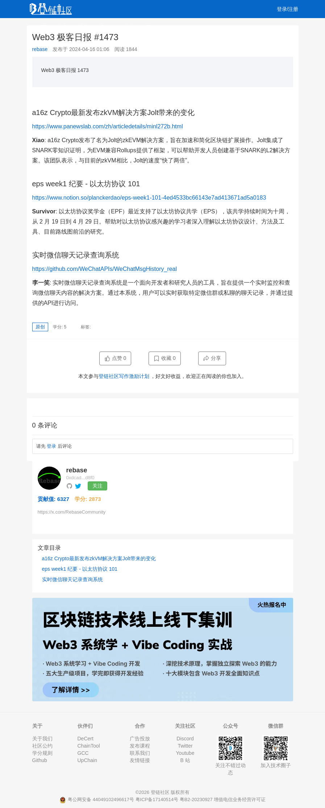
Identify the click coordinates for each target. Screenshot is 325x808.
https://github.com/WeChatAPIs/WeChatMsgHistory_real (104, 269)
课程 (104, 27)
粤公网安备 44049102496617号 (97, 799)
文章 (62, 27)
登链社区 (161, 792)
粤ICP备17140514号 (157, 799)
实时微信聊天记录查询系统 (72, 579)
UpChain (87, 760)
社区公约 (42, 746)
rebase (40, 49)
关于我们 (42, 738)
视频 (83, 27)
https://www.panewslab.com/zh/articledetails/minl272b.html (107, 126)
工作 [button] (153, 27)
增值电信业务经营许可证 (240, 799)
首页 (41, 27)
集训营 (127, 27)
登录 (51, 446)
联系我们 (140, 753)
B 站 (185, 760)
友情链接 (140, 760)
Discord (184, 738)
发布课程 (140, 746)
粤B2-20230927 (196, 799)
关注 (97, 486)
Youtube (185, 753)
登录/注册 (288, 9)
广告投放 (140, 738)
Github (39, 760)
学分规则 (42, 753)
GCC (83, 753)
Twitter (185, 746)
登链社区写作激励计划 (124, 376)
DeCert (85, 738)
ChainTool (89, 746)
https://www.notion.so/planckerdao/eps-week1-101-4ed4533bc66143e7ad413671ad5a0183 (149, 198)
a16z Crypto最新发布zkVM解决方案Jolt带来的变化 (99, 558)
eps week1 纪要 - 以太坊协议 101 (80, 569)
